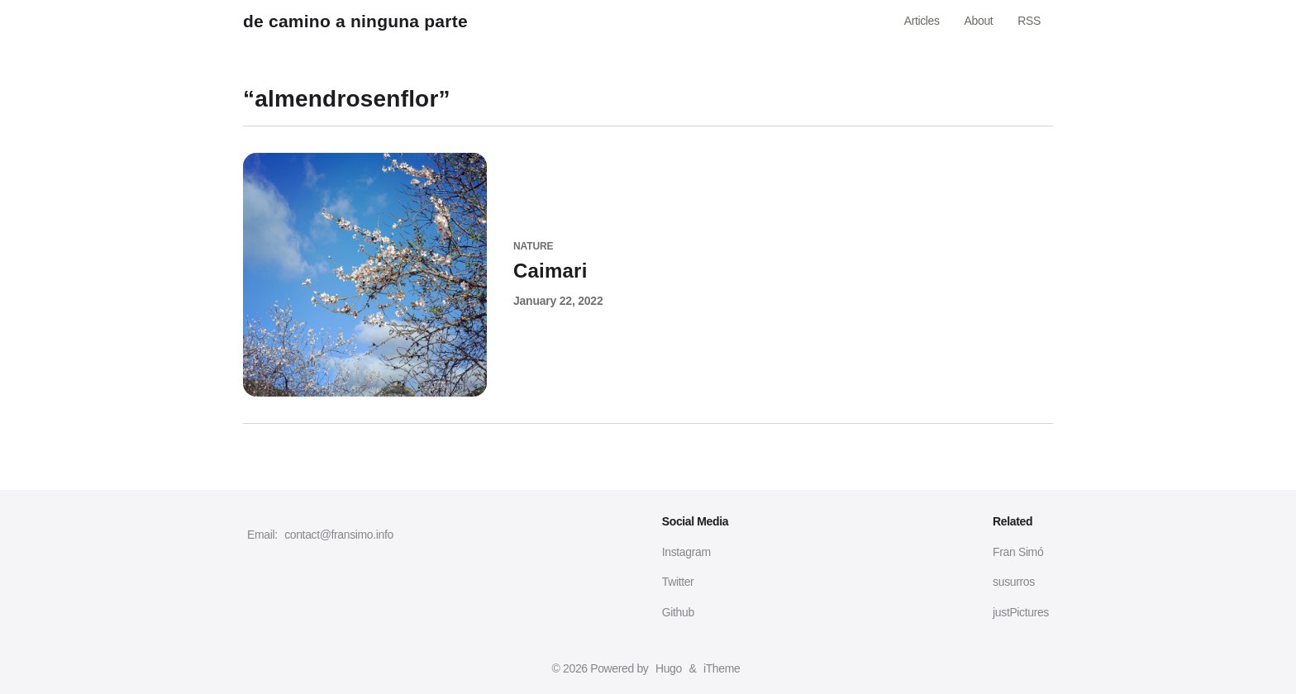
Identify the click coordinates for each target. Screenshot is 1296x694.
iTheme (721, 668)
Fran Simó (1018, 552)
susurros (1014, 581)
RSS (1029, 20)
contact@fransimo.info (338, 534)
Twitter (678, 581)
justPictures (1021, 612)
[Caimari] (648, 261)
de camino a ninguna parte (355, 21)
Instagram (686, 552)
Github (678, 612)
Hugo (668, 668)
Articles (922, 20)
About (979, 20)
